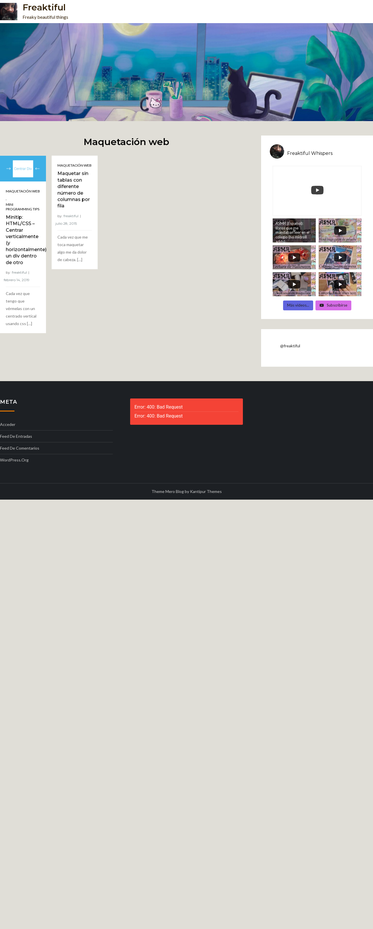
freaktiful (19, 272)
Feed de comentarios (19, 448)
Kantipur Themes (206, 491)
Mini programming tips (22, 206)
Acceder (7, 424)
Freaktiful (44, 7)
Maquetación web (23, 191)
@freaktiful (290, 345)
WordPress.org (14, 459)
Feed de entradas (16, 436)
